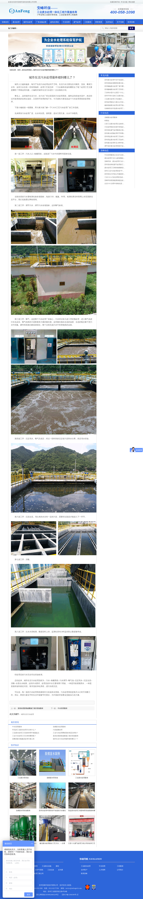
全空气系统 (39, 870)
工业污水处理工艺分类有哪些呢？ (24, 736)
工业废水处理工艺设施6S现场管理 (116, 99)
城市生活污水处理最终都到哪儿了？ (46, 70)
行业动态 (105, 113)
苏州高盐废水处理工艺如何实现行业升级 (118, 136)
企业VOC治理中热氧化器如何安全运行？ (118, 183)
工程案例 (87, 22)
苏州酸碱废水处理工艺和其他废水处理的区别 (120, 89)
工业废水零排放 (23, 778)
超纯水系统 (54, 22)
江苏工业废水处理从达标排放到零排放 (117, 124)
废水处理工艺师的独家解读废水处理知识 (118, 168)
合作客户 (84, 870)
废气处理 (77, 22)
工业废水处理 (85, 866)
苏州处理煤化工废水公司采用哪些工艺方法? (119, 102)
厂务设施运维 (41, 22)
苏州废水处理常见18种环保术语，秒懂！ (118, 143)
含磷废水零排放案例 (23, 810)
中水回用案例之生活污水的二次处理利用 (118, 155)
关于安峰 (120, 22)
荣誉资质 (98, 22)
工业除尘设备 (46, 866)
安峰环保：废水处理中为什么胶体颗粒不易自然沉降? (123, 161)
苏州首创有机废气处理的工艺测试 (116, 164)
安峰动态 (105, 150)
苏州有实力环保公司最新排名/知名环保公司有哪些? (122, 174)
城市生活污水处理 (27, 714)
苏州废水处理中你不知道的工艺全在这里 (118, 80)
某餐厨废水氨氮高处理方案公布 (23, 739)
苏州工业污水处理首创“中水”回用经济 (117, 171)
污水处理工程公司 (37, 873)
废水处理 (16, 22)
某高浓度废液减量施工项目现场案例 (30, 708)
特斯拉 (106, 121)
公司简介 (120, 870)
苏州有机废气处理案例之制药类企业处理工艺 (120, 130)
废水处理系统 (27, 70)
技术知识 (109, 22)
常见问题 (124, 2)
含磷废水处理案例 (59, 727)
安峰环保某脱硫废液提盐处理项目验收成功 (119, 180)
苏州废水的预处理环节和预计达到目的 (117, 133)
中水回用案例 (62, 708)
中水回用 (66, 22)
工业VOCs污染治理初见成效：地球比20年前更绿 (121, 177)
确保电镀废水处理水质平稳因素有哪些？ (118, 105)
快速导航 (84, 859)
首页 (19, 70)
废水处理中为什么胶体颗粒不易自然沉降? (119, 158)
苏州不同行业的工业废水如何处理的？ (117, 96)
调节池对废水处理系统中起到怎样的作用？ (119, 146)
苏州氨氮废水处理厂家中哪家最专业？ (117, 86)
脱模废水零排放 (52, 778)
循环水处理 (27, 22)
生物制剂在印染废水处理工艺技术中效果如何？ (121, 108)
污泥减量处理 (57, 730)
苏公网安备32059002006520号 (47, 895)
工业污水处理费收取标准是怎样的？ (65, 733)
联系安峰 (131, 22)
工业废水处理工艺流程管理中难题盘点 (25, 733)
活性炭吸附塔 (33, 866)
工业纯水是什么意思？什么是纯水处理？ (118, 92)
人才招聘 (102, 870)
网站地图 (131, 2)
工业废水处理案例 (81, 778)
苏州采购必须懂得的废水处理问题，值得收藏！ (121, 83)
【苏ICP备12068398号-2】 (70, 895)
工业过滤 (50, 870)
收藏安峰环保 (115, 2)
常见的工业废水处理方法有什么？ (24, 730)
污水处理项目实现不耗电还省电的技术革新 (119, 127)
